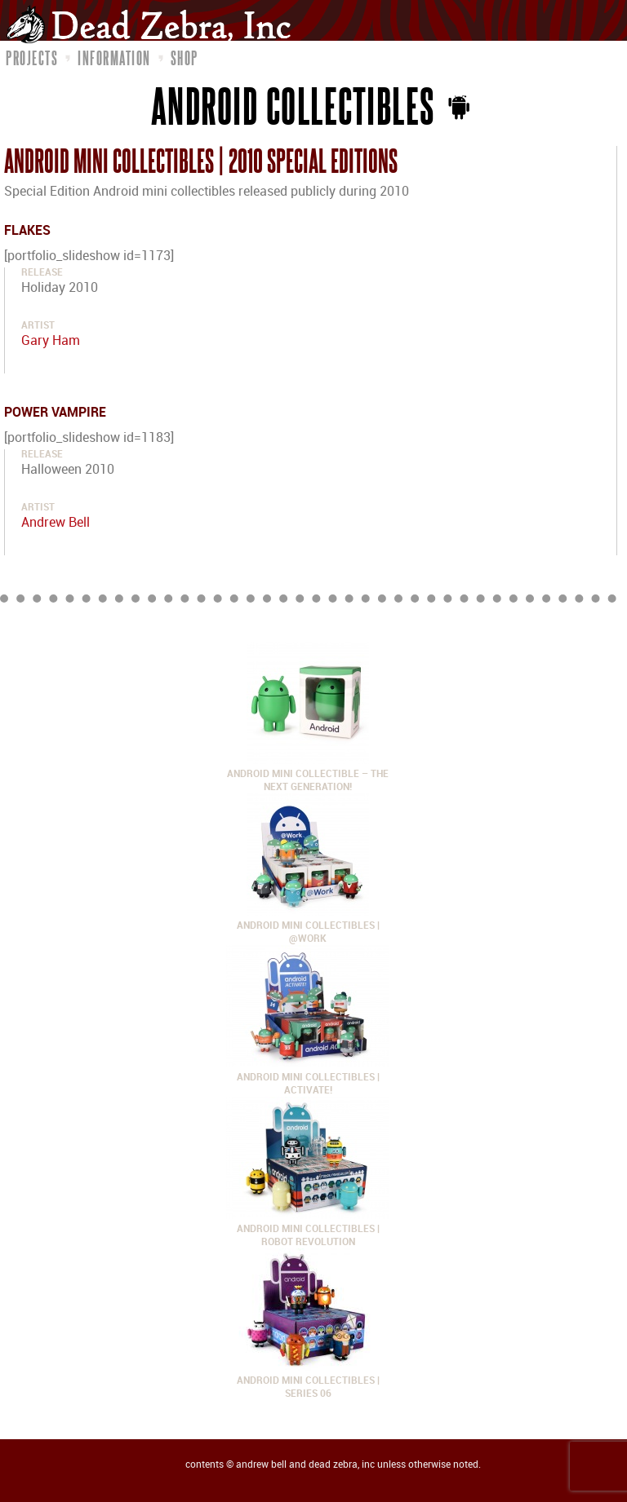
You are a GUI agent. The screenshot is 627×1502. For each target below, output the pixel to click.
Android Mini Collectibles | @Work (308, 926)
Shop (184, 58)
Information (114, 58)
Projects (32, 58)
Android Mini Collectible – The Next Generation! (308, 774)
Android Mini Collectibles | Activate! (307, 1077)
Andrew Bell (55, 523)
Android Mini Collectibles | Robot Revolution (307, 1229)
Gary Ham (50, 341)
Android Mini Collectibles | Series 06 (307, 1381)
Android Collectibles (293, 105)
